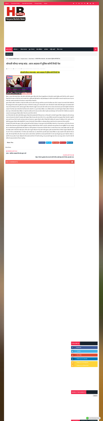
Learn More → (10, 374)
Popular (84, 179)
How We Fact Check (27, 4)
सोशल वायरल (23, 49)
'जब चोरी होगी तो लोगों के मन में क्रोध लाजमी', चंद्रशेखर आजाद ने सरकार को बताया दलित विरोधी (88, 214)
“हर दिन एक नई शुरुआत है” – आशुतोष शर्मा (88, 225)
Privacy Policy (38, 4)
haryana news (24, 59)
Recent (75, 179)
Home (45, 4)
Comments (93, 179)
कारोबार (46, 49)
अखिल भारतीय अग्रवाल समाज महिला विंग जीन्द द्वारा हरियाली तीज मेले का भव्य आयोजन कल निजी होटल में (88, 234)
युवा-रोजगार (31, 49)
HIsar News (31, 59)
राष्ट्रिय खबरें (52, 49)
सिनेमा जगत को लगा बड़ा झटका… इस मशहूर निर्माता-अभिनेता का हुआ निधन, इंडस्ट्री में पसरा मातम (88, 260)
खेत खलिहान (39, 49)
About (6, 4)
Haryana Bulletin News (14, 59)
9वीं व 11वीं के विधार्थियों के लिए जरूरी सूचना (88, 245)
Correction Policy (15, 4)
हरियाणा (15, 49)
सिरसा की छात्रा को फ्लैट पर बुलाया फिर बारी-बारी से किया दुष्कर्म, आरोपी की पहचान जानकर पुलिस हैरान (88, 207)
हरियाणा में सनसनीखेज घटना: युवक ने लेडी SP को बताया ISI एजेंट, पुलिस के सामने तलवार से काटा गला (88, 220)
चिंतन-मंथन (59, 49)
